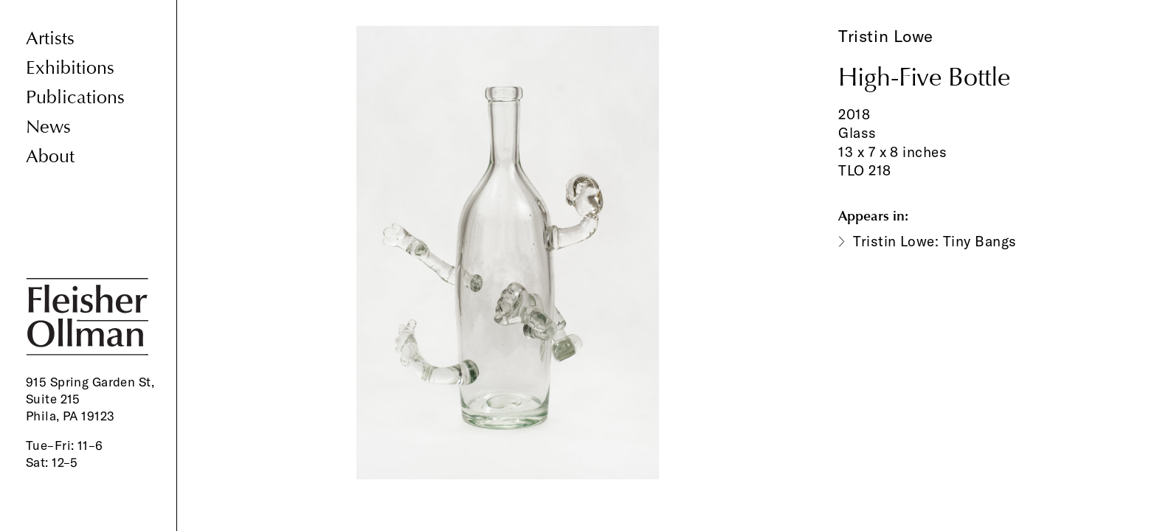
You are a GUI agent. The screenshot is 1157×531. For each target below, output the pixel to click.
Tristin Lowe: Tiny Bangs (934, 241)
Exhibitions (70, 68)
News (48, 127)
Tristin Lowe (885, 36)
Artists (50, 38)
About (50, 156)
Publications (75, 97)
